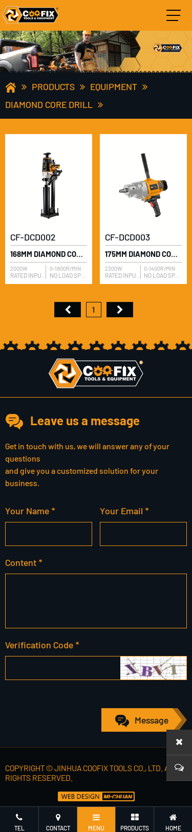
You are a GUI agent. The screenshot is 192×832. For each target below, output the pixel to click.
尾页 (119, 312)
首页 (67, 312)
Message (151, 720)
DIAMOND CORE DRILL (49, 104)
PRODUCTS (53, 86)
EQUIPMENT (113, 86)
